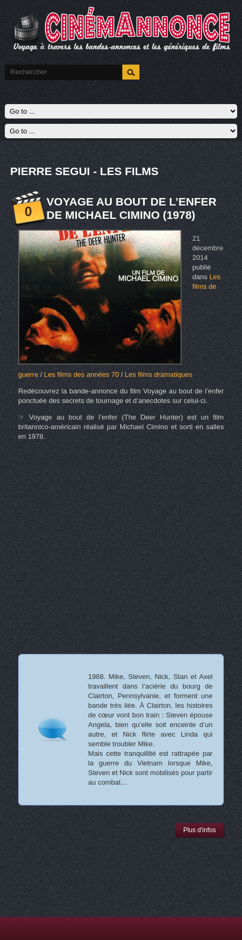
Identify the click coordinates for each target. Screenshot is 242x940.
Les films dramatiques (158, 374)
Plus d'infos (199, 830)
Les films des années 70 (81, 374)
